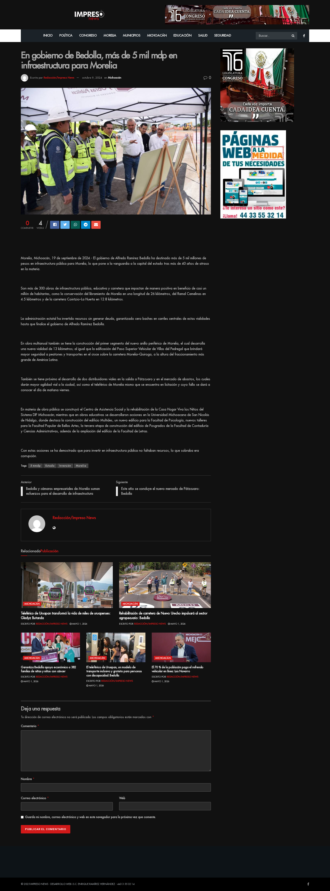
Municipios (131, 35)
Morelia (110, 35)
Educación (182, 35)
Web (122, 798)
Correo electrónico (35, 798)
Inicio (48, 35)
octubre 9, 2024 (92, 77)
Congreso (88, 35)
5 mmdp (35, 466)
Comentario (30, 726)
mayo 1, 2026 (78, 624)
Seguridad (222, 35)
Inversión (65, 466)
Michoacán (157, 35)
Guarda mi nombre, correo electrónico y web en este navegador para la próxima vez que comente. (90, 817)
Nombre (28, 779)
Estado (50, 466)
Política (65, 35)
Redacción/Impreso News (59, 77)
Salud (203, 35)
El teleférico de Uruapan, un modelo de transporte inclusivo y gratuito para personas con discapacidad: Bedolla (114, 671)
